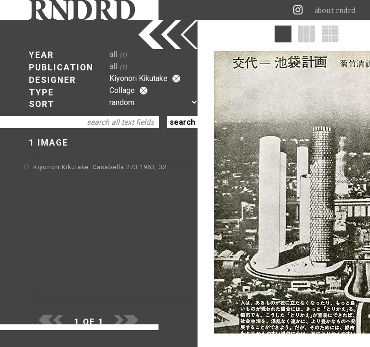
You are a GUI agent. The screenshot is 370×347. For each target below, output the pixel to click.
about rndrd (335, 10)
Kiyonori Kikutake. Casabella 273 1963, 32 (100, 167)
